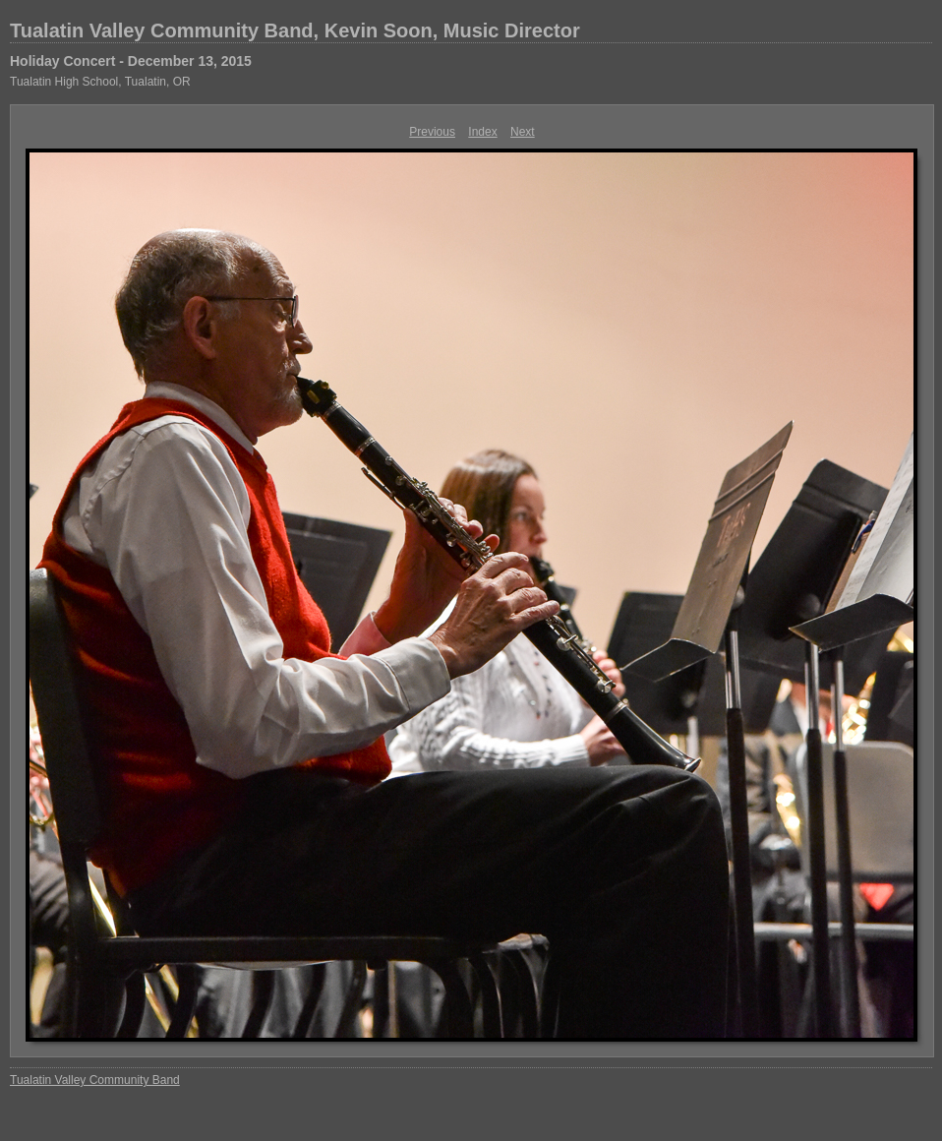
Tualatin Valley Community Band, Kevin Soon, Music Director (295, 30)
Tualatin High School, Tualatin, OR (100, 82)
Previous (432, 132)
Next (522, 132)
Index (482, 132)
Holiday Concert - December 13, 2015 (131, 61)
